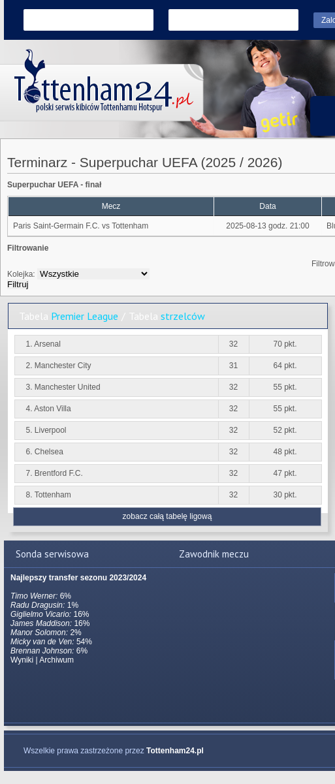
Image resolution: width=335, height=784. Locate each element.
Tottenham (130, 225)
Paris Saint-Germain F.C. (56, 225)
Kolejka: (21, 274)
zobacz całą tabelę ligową (167, 516)
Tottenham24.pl (175, 750)
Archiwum (56, 660)
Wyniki (21, 660)
